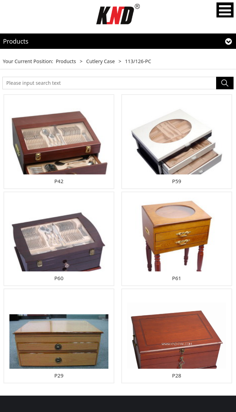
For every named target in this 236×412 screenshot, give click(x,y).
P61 (176, 278)
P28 (176, 375)
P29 (58, 375)
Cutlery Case (100, 61)
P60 (58, 278)
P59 (176, 181)
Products (66, 61)
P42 (58, 181)
